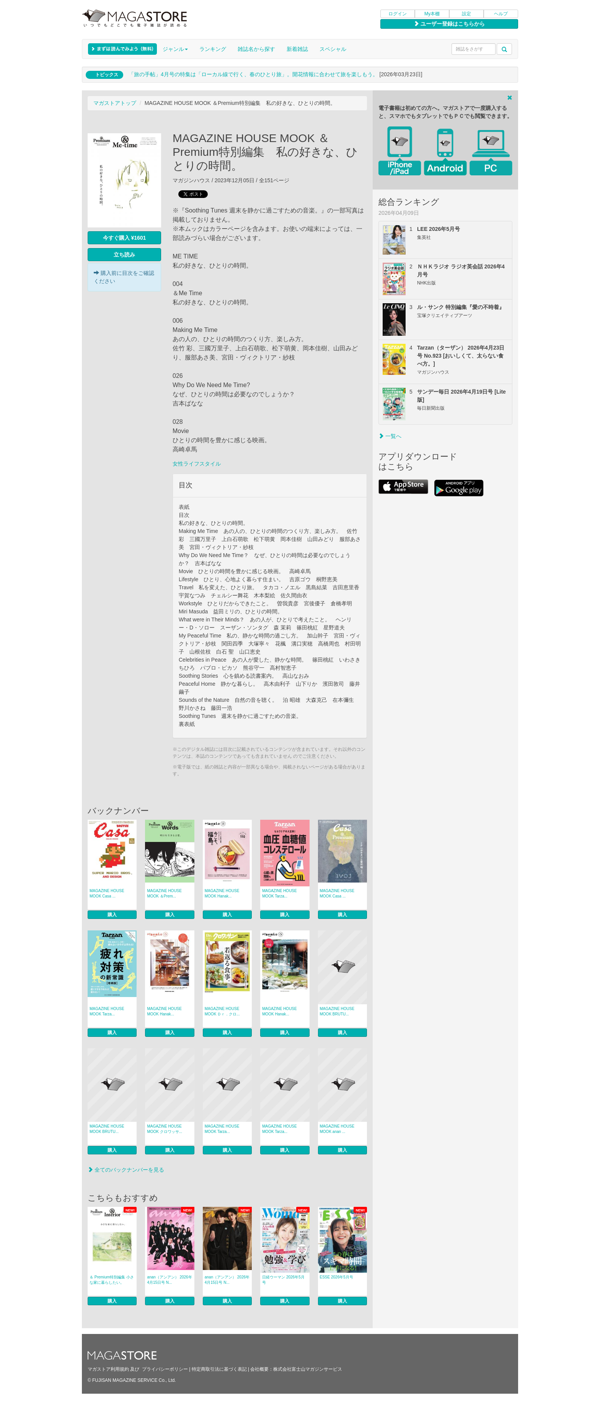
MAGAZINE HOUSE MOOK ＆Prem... (164, 893)
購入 (112, 914)
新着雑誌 (297, 49)
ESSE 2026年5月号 (336, 1277)
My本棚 (432, 13)
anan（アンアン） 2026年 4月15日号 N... (169, 1280)
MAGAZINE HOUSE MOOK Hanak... (222, 893)
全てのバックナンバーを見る (126, 1170)
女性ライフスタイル (197, 464)
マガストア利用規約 (108, 1369)
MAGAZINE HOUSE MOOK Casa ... (107, 893)
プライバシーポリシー (165, 1369)
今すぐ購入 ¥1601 (124, 238)
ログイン (397, 13)
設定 (466, 13)
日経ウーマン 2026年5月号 (283, 1280)
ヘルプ (501, 13)
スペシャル (333, 49)
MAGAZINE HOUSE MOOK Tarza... (279, 893)
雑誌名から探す (256, 49)
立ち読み (124, 255)
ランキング (212, 49)
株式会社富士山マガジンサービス (307, 1369)
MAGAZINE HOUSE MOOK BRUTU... (337, 1011)
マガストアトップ (114, 103)
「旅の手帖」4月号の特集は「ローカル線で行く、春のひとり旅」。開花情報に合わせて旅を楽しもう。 (253, 74)
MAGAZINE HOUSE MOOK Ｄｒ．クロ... (222, 1011)
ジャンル (175, 49)
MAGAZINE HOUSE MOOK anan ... (337, 1129)
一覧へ (389, 436)
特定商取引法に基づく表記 (219, 1369)
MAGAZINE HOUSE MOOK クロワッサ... (164, 1129)
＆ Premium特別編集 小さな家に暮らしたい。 (112, 1280)
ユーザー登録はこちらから (449, 24)
